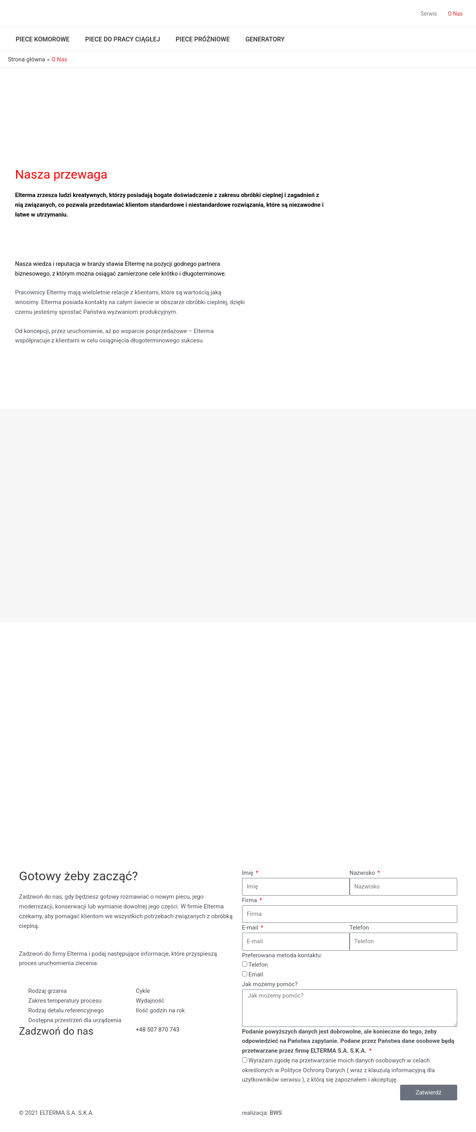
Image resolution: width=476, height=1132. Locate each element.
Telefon (359, 927)
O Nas (455, 14)
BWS (275, 1112)
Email (255, 974)
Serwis (428, 14)
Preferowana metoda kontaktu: (282, 955)
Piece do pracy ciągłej (122, 39)
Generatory (264, 39)
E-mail (251, 927)
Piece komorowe (43, 39)
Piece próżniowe (203, 39)
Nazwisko (363, 872)
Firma (250, 900)
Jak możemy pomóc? (270, 984)
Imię (248, 872)
